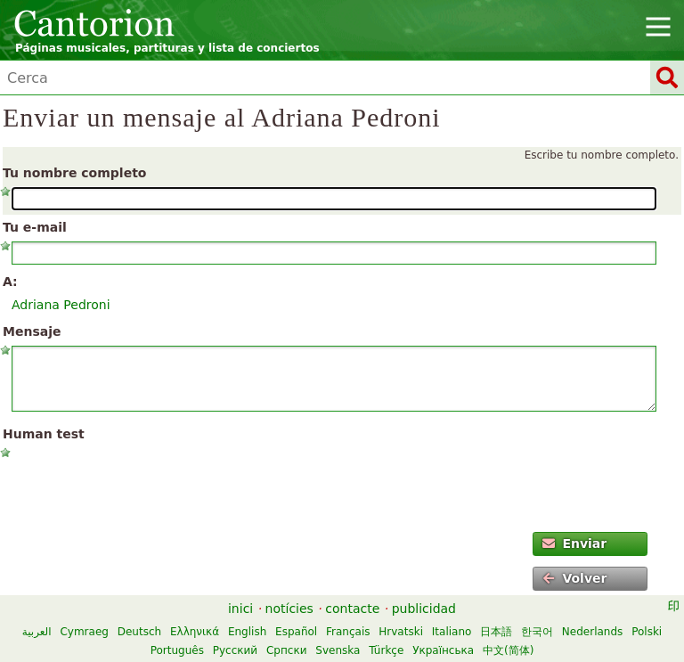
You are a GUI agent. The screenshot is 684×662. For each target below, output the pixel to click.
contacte (352, 608)
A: (10, 281)
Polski (646, 631)
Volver (574, 578)
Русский (235, 650)
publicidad (424, 608)
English (247, 631)
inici (240, 608)
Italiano (452, 631)
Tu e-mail (35, 227)
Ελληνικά (194, 631)
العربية (37, 631)
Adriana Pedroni (61, 305)
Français (348, 631)
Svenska (337, 650)
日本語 (496, 631)
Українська (443, 650)
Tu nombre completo (74, 173)
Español (296, 631)
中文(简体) (508, 650)
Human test (44, 434)
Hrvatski (401, 631)
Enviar (574, 543)
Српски (286, 650)
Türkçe (386, 650)
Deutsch (139, 631)
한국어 (537, 631)
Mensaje (32, 331)
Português (177, 650)
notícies (289, 608)
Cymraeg (84, 631)
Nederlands (592, 631)
